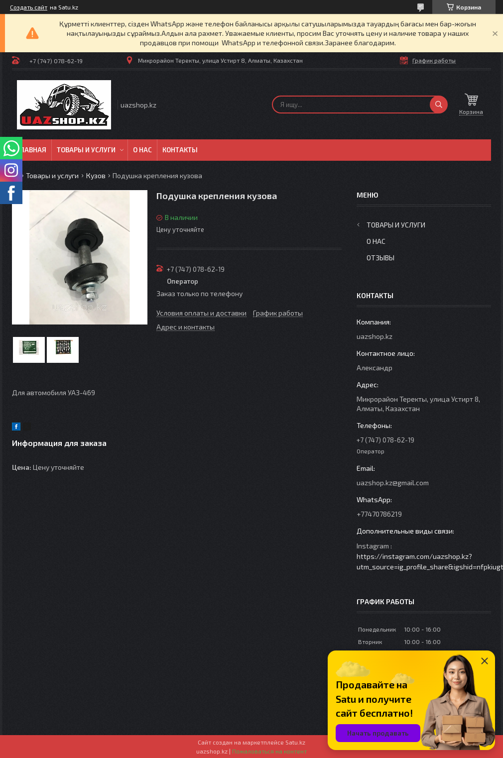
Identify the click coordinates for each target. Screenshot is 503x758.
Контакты (180, 150)
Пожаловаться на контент (269, 751)
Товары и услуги (86, 150)
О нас (142, 150)
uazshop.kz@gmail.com (393, 482)
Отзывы (380, 257)
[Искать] (439, 104)
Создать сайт (28, 6)
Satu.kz (295, 742)
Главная (31, 150)
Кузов (96, 175)
